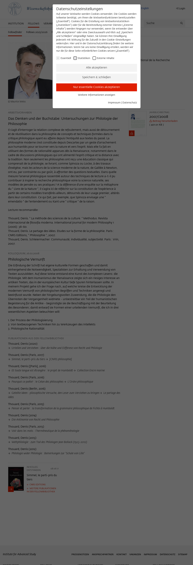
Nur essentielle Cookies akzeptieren (96, 87)
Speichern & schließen (96, 77)
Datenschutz (129, 102)
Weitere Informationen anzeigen (96, 95)
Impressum (114, 102)
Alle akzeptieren (96, 67)
